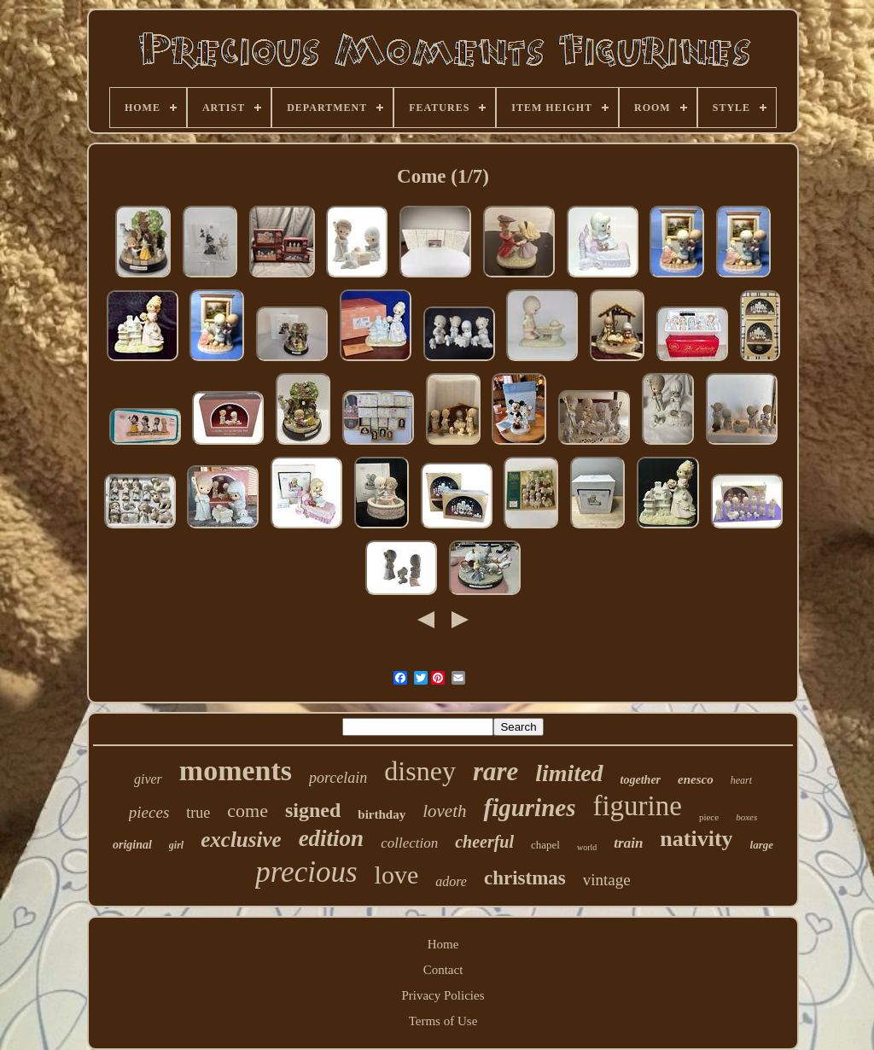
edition (331, 838)
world (587, 847)
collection (409, 843)
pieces (149, 812)
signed (313, 810)
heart (741, 780)
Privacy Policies (442, 995)
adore (451, 881)
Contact (443, 970)
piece (709, 817)
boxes (746, 817)
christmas (525, 878)
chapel (545, 844)
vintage (607, 880)
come (247, 810)
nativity (696, 838)
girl (176, 845)
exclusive (241, 839)
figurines (529, 807)
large (761, 844)
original (132, 844)
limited (569, 773)
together (641, 779)
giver (148, 779)
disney (420, 770)
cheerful (484, 841)
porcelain (338, 777)
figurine (636, 805)
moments (235, 770)
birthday (381, 814)
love (397, 874)
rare (495, 771)
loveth (444, 811)
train (628, 843)
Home (443, 944)
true (198, 812)
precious (306, 872)
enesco (696, 779)
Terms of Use (443, 1021)
